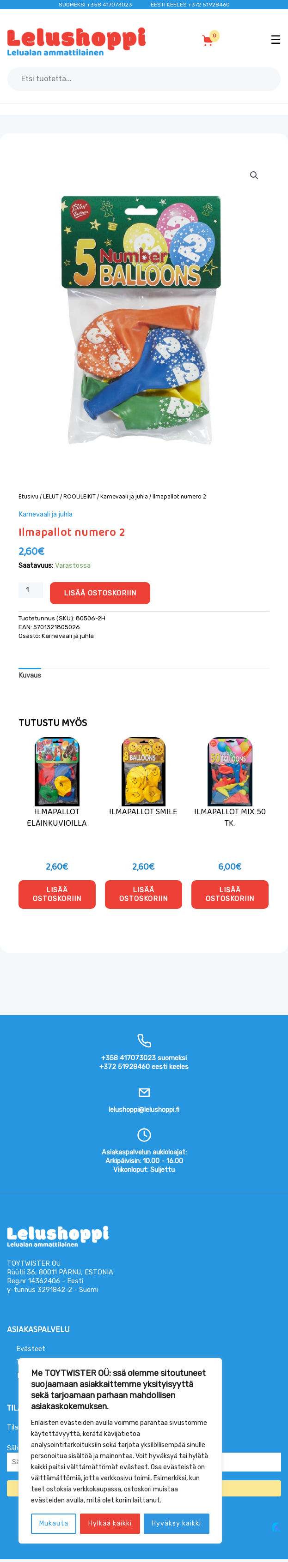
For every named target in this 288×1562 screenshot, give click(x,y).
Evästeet (30, 1351)
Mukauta (53, 1523)
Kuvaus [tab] (29, 675)
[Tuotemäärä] (30, 590)
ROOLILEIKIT (79, 497)
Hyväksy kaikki (176, 1523)
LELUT (51, 497)
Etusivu (28, 497)
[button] (254, 175)
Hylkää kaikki (110, 1523)
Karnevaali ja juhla (124, 497)
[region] (120, 1451)
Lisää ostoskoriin (100, 593)
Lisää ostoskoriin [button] (57, 895)
